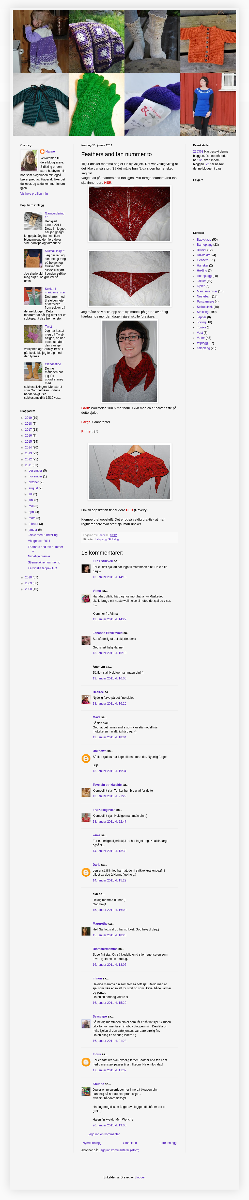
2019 (29, 418)
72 (207, 164)
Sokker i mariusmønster (55, 290)
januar (33, 529)
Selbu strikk (205, 307)
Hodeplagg (204, 276)
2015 (29, 441)
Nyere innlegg (92, 1143)
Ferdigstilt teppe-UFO (42, 568)
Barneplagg (204, 244)
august (34, 488)
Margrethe (100, 923)
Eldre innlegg (168, 1143)
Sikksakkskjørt (55, 251)
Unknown (99, 751)
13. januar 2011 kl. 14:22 (109, 619)
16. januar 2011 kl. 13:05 (109, 964)
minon (97, 978)
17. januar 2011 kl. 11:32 (109, 1070)
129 (201, 160)
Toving (201, 322)
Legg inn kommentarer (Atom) (119, 1150)
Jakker (201, 281)
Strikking (113, 539)
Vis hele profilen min (34, 193)
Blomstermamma (105, 949)
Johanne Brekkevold (107, 633)
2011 (29, 465)
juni (31, 500)
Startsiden (130, 1143)
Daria (96, 864)
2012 (29, 459)
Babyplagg (204, 239)
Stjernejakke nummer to (44, 562)
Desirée (98, 692)
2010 (29, 577)
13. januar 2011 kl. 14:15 (109, 577)
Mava (96, 717)
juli (31, 494)
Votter (201, 338)
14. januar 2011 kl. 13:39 (109, 851)
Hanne (50, 151)
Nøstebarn (204, 296)
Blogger (139, 1177)
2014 (29, 447)
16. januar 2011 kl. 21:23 (109, 1041)
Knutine (98, 1084)
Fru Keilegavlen (104, 810)
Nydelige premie (39, 556)
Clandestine (53, 364)
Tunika (201, 327)
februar (34, 524)
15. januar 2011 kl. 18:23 (109, 935)
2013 (29, 453)
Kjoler (201, 286)
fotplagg (202, 343)
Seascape (100, 1016)
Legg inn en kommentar (104, 1134)
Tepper (201, 317)
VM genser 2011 (39, 541)
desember (36, 470)
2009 (29, 583)
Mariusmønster (207, 291)
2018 (29, 423)
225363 (198, 151)
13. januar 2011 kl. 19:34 (109, 771)
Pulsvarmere (205, 301)
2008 (29, 589)
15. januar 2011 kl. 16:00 (109, 910)
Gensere (203, 260)
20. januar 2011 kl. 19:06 (109, 1125)
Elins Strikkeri (103, 561)
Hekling (202, 270)
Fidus (97, 1054)
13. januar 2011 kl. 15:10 (109, 653)
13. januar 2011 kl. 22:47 (109, 821)
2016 (29, 435)
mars (32, 518)
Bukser (201, 250)
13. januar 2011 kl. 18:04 (109, 737)
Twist (48, 326)
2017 (29, 429)
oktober (34, 482)
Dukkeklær (204, 255)
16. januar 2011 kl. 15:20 (109, 1003)
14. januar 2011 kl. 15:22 (109, 880)
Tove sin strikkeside (107, 785)
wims (96, 835)
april (32, 512)
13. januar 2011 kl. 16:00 (109, 678)
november (36, 476)
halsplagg (101, 539)
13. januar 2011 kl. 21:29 (109, 796)
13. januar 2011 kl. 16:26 (109, 703)
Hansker (202, 265)
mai (32, 506)
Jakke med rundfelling (43, 535)
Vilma (97, 591)
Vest (200, 333)
